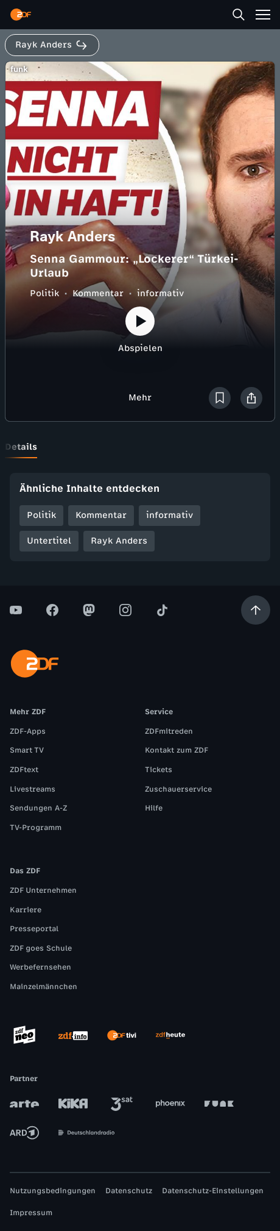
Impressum (31, 1212)
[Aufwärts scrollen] (255, 610)
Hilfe (154, 808)
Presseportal (34, 928)
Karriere (25, 910)
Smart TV (27, 750)
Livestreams (32, 789)
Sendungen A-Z (38, 808)
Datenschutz (128, 1191)
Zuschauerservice (178, 789)
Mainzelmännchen (43, 986)
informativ (160, 293)
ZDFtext (24, 769)
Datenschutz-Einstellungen (213, 1191)
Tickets (158, 769)
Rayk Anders (119, 541)
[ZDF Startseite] (21, 14)
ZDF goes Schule (41, 948)
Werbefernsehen (40, 967)
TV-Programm (35, 827)
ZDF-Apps (28, 731)
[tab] (21, 447)
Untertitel (49, 541)
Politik (44, 293)
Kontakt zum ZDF (176, 750)
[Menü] (263, 14)
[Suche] (238, 14)
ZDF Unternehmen (43, 890)
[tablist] (140, 447)
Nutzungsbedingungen (53, 1191)
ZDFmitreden (169, 731)
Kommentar (98, 293)
